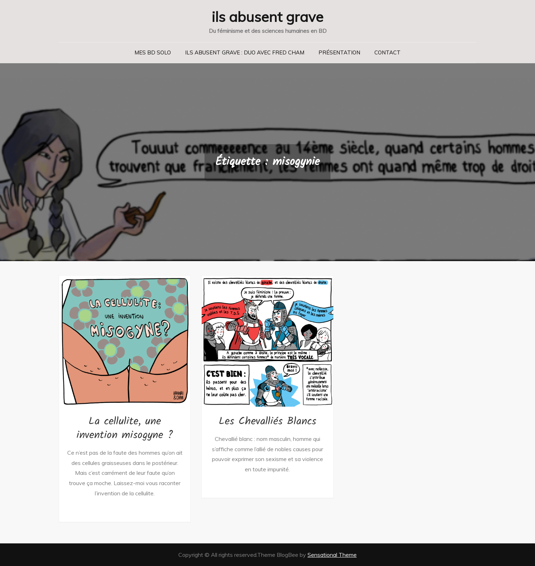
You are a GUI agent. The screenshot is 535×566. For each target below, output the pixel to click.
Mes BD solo (152, 52)
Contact (387, 52)
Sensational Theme (332, 554)
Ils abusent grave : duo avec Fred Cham (244, 52)
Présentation (339, 52)
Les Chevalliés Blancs (267, 421)
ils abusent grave (267, 16)
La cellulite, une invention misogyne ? (124, 428)
